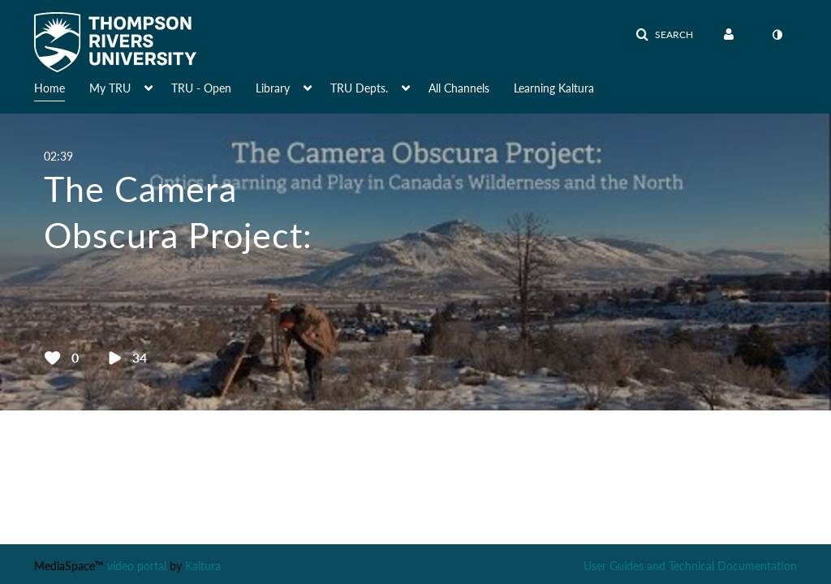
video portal (136, 566)
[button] (664, 34)
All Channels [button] (458, 88)
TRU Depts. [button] (359, 88)
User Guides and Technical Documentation (690, 566)
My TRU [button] (110, 88)
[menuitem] (61, 86)
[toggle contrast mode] (776, 34)
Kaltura (203, 566)
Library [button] (273, 88)
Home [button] (49, 88)
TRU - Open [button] (201, 88)
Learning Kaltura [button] (554, 88)
